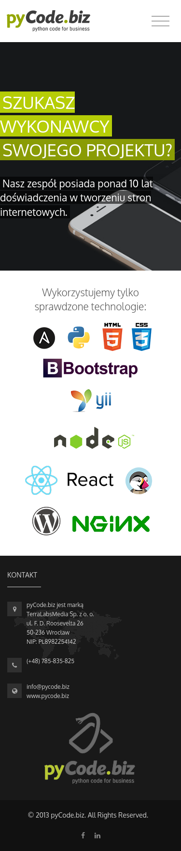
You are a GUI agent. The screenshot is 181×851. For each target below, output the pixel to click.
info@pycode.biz (48, 686)
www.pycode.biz (48, 695)
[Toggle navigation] (160, 21)
